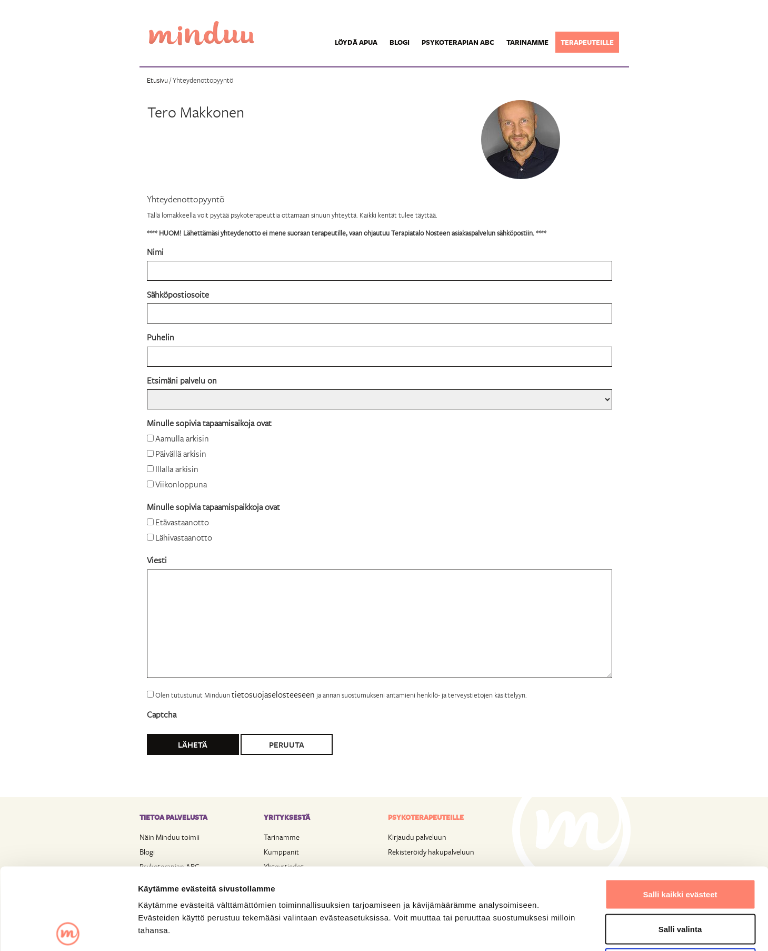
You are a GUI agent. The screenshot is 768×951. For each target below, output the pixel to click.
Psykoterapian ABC (458, 42)
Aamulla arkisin (182, 438)
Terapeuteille (587, 42)
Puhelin (160, 336)
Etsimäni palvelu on (182, 380)
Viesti (157, 559)
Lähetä (192, 744)
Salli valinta (680, 847)
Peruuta (286, 744)
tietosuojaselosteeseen (273, 694)
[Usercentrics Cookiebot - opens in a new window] (68, 930)
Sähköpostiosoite (178, 294)
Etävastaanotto (182, 521)
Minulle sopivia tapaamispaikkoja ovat (213, 506)
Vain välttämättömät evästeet (680, 881)
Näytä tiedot (563, 930)
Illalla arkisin (176, 468)
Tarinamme (527, 42)
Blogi (400, 42)
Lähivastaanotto (183, 537)
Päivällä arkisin (180, 453)
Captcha (161, 714)
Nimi (155, 251)
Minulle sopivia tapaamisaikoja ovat (209, 422)
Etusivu (157, 80)
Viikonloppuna (181, 483)
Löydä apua (356, 42)
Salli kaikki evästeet (680, 812)
